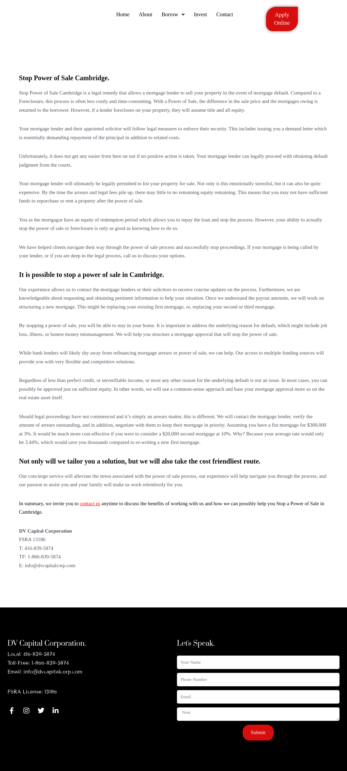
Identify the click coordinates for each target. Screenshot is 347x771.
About (144, 18)
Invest (201, 18)
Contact (226, 18)
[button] (173, 18)
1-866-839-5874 (50, 663)
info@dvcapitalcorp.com (52, 672)
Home (121, 18)
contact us (90, 503)
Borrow (173, 18)
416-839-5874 (39, 654)
